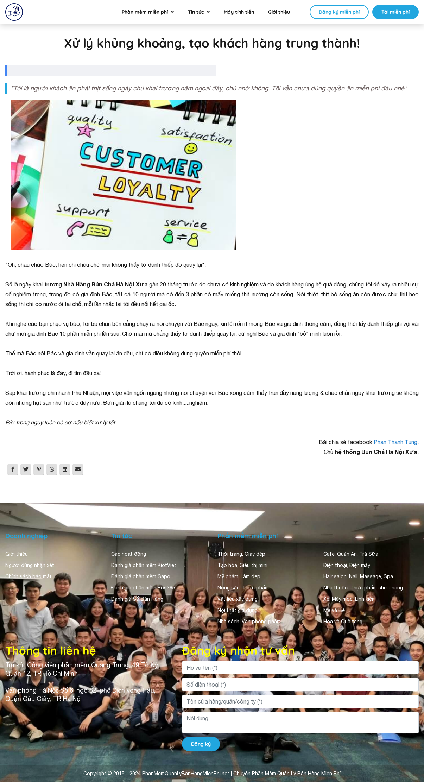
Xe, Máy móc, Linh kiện (349, 599)
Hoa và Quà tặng (342, 621)
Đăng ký (201, 744)
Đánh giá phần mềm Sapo (140, 576)
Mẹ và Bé (334, 610)
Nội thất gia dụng (237, 610)
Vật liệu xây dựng (237, 599)
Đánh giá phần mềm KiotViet (143, 565)
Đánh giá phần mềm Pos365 (143, 588)
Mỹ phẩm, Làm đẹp (238, 576)
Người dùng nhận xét (29, 565)
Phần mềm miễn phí (145, 12)
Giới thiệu (279, 12)
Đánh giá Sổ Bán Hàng (137, 599)
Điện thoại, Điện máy (346, 565)
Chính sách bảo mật (28, 576)
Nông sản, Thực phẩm (243, 588)
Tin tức (196, 12)
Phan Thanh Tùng (395, 442)
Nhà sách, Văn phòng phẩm (249, 621)
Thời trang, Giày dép (241, 554)
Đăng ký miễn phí (339, 12)
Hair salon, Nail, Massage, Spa (358, 576)
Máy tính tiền (239, 12)
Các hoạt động (128, 554)
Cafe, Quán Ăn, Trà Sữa (350, 554)
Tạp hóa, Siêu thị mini (242, 565)
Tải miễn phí (395, 12)
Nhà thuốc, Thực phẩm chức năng (363, 588)
